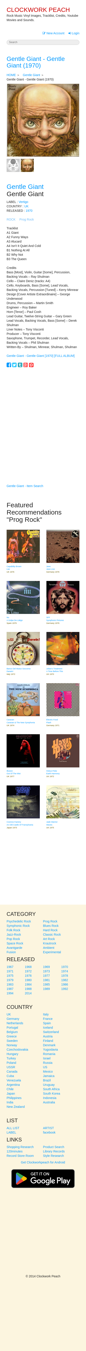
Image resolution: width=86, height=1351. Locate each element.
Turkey (11, 1058)
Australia (49, 1102)
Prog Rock (26, 219)
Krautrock (49, 943)
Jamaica (49, 1076)
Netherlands (15, 1023)
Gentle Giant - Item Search (25, 486)
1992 (64, 989)
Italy (46, 1014)
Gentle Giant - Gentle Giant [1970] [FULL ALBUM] (41, 356)
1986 (64, 984)
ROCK (11, 219)
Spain (47, 1023)
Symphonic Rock (18, 925)
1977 (46, 975)
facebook (49, 1132)
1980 (28, 980)
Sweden (12, 1040)
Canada (12, 1071)
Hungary (12, 1054)
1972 (28, 971)
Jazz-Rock (14, 934)
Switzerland (51, 1032)
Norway (12, 1045)
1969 (46, 967)
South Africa (51, 1089)
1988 (28, 989)
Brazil (47, 1080)
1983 (10, 984)
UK (26, 206)
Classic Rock (52, 934)
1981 (46, 980)
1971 (10, 971)
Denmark (49, 1045)
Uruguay (49, 1084)
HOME (11, 75)
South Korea (51, 1093)
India (10, 1102)
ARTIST (48, 1128)
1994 (10, 993)
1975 (10, 975)
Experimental (52, 952)
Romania (49, 1054)
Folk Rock (13, 930)
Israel (47, 1058)
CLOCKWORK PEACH (38, 9)
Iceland (48, 1027)
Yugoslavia (50, 1049)
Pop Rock (13, 939)
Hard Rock (50, 930)
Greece (12, 1036)
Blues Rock (51, 925)
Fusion (11, 952)
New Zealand (16, 1106)
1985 (46, 984)
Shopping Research (20, 1147)
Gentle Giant (31, 75)
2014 (28, 993)
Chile (10, 1089)
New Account (53, 33)
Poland (11, 1062)
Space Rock (15, 943)
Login (73, 33)
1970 (29, 210)
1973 (46, 971)
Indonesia (50, 1098)
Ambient (48, 947)
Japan (11, 1093)
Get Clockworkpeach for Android (43, 1177)
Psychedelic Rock (19, 921)
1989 (46, 989)
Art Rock (49, 939)
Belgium (12, 1032)
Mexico (48, 1071)
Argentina (13, 1084)
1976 (28, 975)
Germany (13, 1019)
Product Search (53, 1147)
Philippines (14, 1098)
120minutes (14, 1151)
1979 (10, 980)
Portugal (12, 1027)
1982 (64, 980)
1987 (10, 989)
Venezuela (14, 1080)
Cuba (10, 1076)
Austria (48, 1036)
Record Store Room (20, 1155)
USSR (11, 1067)
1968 (28, 967)
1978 (64, 975)
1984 (28, 984)
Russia (48, 1062)
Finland (48, 1040)
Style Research (53, 1155)
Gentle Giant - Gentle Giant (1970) (36, 62)
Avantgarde (14, 947)
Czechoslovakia (17, 1049)
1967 (10, 967)
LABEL (11, 1132)
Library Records (54, 1151)
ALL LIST (13, 1128)
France (48, 1019)
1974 (64, 971)
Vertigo (23, 202)
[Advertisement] (43, 419)
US (45, 1067)
